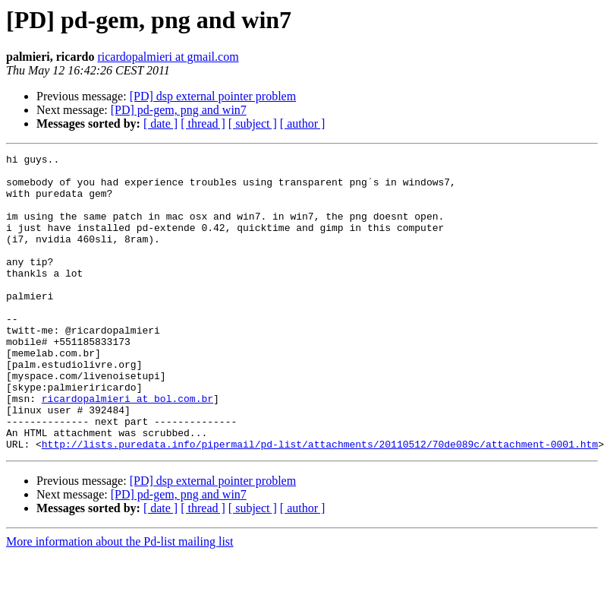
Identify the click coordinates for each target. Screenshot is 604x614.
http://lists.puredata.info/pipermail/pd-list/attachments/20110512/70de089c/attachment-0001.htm (320, 503)
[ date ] (160, 123)
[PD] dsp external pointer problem (213, 96)
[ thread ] (203, 123)
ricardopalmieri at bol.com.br (127, 448)
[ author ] (303, 123)
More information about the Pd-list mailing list (120, 600)
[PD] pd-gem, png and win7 (179, 109)
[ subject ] (252, 123)
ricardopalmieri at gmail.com (167, 56)
